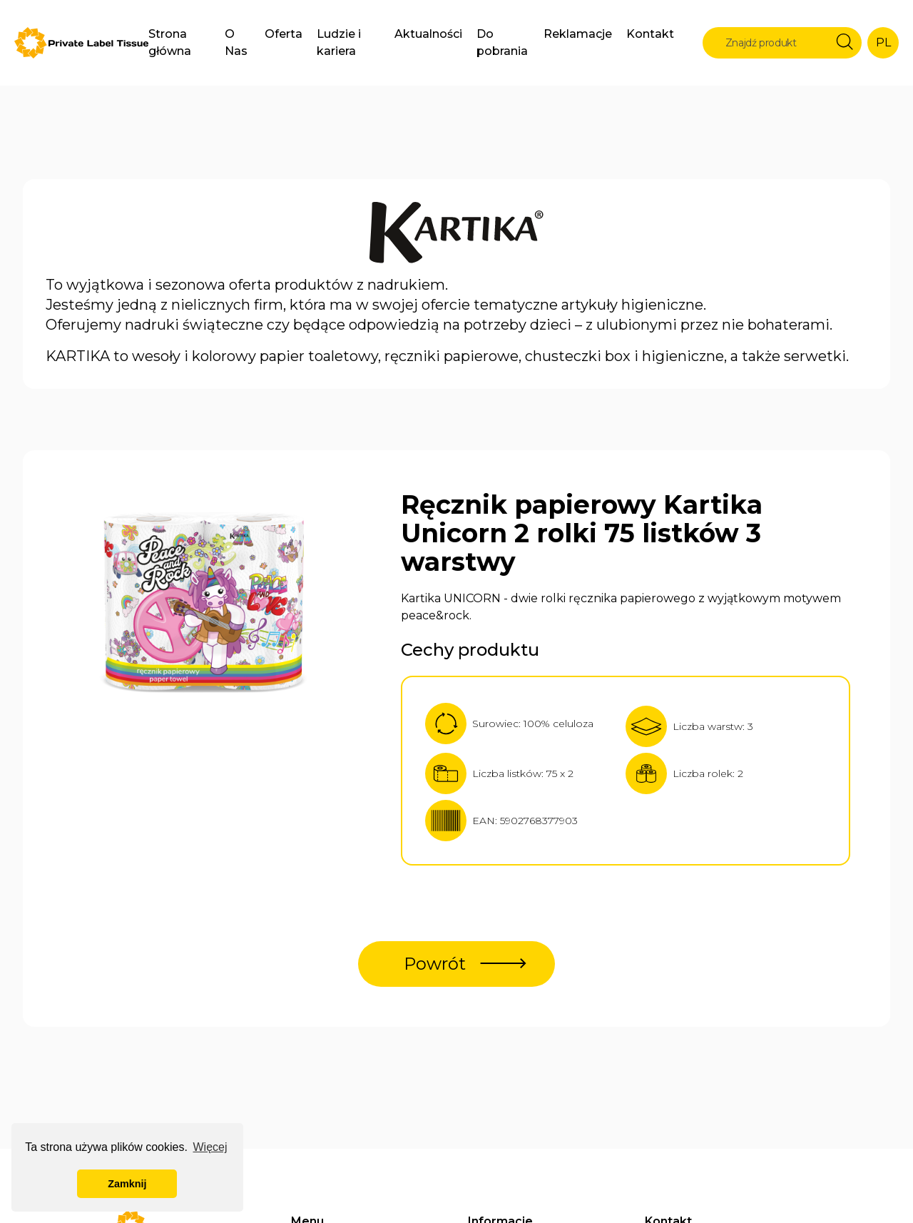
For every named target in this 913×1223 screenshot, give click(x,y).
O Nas (236, 42)
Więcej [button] (210, 1147)
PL (883, 42)
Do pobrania (502, 42)
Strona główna (169, 42)
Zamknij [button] (127, 1183)
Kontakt (650, 34)
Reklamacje (578, 34)
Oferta (283, 34)
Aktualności (428, 34)
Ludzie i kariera (339, 42)
